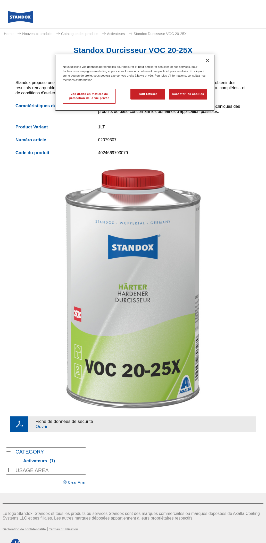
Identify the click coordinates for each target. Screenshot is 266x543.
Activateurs (116, 34)
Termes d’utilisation (63, 529)
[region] (134, 82)
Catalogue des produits (79, 34)
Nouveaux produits (37, 34)
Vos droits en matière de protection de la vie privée (89, 96)
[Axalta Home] (20, 18)
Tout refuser (147, 93)
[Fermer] (207, 60)
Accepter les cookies (188, 93)
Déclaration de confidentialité (24, 529)
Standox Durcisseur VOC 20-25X (160, 34)
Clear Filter (77, 482)
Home (8, 34)
